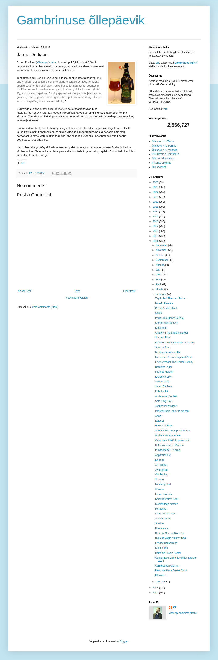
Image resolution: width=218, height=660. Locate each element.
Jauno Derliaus (163, 386)
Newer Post (24, 291)
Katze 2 (159, 420)
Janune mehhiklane (166, 406)
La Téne (159, 459)
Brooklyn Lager (163, 367)
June (159, 274)
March (160, 289)
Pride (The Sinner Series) (169, 318)
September (162, 259)
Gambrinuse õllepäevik (81, 20)
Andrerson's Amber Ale (168, 435)
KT (174, 607)
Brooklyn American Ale (167, 352)
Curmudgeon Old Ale (166, 565)
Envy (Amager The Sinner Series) (174, 362)
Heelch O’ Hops (164, 425)
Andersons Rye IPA (166, 396)
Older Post (129, 291)
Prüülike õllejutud (161, 162)
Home (77, 291)
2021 (156, 206)
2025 (156, 187)
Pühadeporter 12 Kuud (167, 450)
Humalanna (161, 528)
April (158, 284)
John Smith (161, 469)
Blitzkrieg (160, 575)
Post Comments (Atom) (45, 307)
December (162, 245)
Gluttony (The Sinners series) (171, 332)
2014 (156, 241)
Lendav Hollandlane (166, 543)
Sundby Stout (162, 347)
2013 (156, 587)
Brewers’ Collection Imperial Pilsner (175, 342)
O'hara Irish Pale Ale (166, 322)
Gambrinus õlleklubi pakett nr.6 (172, 440)
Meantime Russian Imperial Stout (173, 357)
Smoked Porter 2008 (166, 499)
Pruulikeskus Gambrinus (165, 154)
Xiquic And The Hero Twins (170, 298)
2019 (156, 216)
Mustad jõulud (163, 484)
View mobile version (76, 297)
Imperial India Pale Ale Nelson (172, 410)
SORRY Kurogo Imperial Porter (172, 430)
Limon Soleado (163, 494)
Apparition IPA (163, 455)
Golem (158, 313)
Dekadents (161, 327)
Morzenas (160, 508)
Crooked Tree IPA (165, 513)
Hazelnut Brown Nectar (168, 552)
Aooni (158, 415)
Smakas (159, 523)
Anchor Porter (163, 518)
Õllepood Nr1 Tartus (163, 141)
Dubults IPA (161, 391)
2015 (156, 236)
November (162, 250)
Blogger (124, 641)
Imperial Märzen (164, 371)
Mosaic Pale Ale (164, 303)
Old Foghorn (162, 474)
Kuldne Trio (161, 547)
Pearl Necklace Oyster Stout (171, 570)
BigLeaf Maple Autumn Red (170, 538)
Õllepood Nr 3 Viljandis (165, 149)
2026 (156, 182)
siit (23, 162)
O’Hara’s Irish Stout (166, 308)
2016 (156, 231)
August (160, 264)
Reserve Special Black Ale (169, 533)
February (161, 294)
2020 (156, 211)
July (158, 269)
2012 (156, 592)
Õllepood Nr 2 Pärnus (164, 145)
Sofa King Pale (163, 401)
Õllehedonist (159, 167)
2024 (156, 192)
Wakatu (159, 489)
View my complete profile (183, 612)
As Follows (161, 464)
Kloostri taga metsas (166, 504)
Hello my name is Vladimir (169, 445)
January (160, 581)
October (160, 255)
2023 (156, 197)
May (158, 279)
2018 (156, 221)
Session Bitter (163, 337)
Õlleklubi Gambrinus (163, 158)
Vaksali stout (162, 381)
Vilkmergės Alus (47, 62)
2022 (156, 201)
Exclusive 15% (163, 376)
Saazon (159, 479)
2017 (156, 226)
